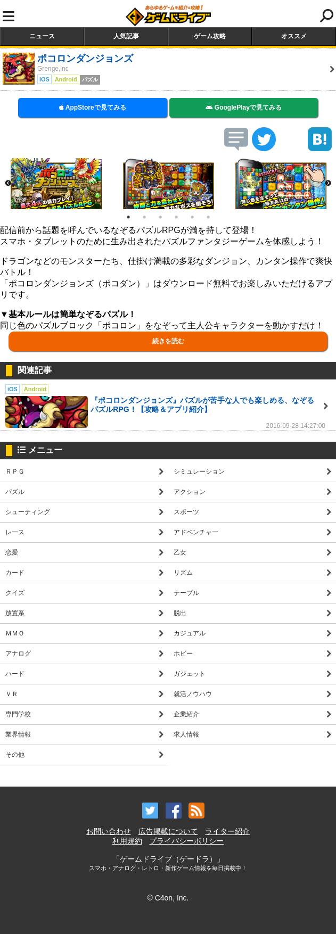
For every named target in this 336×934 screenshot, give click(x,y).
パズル (14, 491)
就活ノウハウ (193, 694)
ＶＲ (11, 694)
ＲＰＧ (14, 471)
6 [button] (208, 217)
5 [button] (192, 217)
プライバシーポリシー (186, 841)
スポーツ (186, 512)
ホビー (183, 653)
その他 (14, 754)
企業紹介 (186, 714)
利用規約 (127, 841)
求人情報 (186, 734)
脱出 (180, 613)
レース (14, 532)
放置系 (14, 613)
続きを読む (168, 341)
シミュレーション (199, 471)
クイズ (14, 593)
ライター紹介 (227, 831)
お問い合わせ (108, 831)
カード (14, 572)
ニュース (42, 36)
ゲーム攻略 (210, 36)
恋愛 (11, 552)
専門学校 (18, 714)
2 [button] (144, 217)
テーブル (186, 593)
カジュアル (190, 633)
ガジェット (190, 673)
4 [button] (176, 217)
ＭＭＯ (14, 633)
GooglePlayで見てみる (244, 107)
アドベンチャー (196, 532)
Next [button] (328, 183)
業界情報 (18, 734)
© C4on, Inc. (168, 898)
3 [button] (160, 217)
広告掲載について (168, 831)
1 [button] (128, 217)
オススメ (294, 36)
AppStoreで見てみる (92, 107)
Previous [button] (8, 183)
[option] (56, 183)
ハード (14, 673)
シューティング (27, 512)
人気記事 (126, 36)
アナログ (18, 653)
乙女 (180, 552)
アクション (190, 491)
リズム (183, 572)
